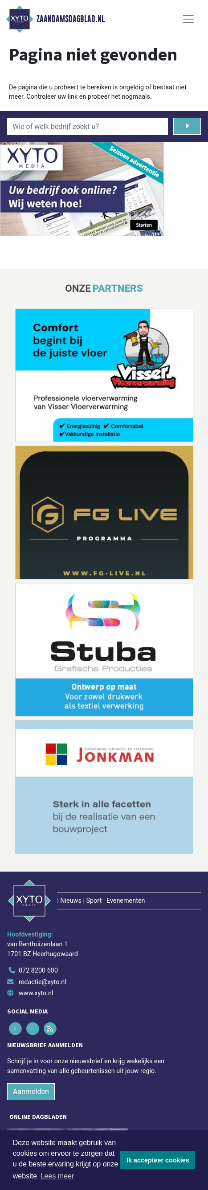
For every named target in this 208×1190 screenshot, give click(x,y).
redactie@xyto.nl (42, 982)
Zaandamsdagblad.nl (71, 19)
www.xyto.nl (36, 993)
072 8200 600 (38, 970)
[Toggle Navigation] (188, 19)
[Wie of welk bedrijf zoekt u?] (87, 126)
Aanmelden (31, 1091)
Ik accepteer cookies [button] (157, 1160)
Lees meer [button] (57, 1176)
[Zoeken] (187, 126)
